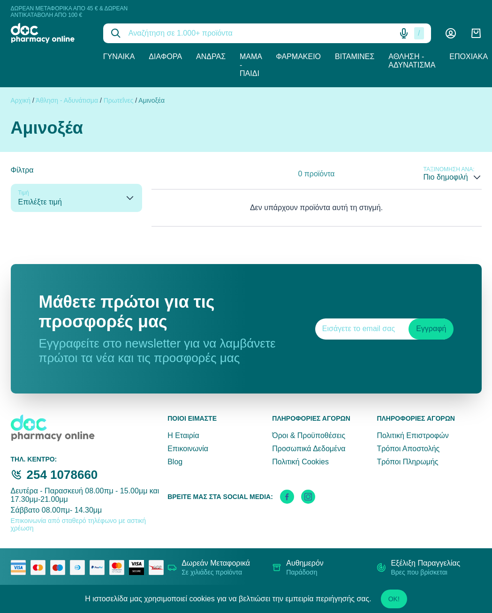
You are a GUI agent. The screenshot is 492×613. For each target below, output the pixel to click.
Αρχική (21, 100)
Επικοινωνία (187, 449)
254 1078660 (62, 475)
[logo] (50, 33)
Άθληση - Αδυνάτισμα (411, 61)
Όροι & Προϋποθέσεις (308, 435)
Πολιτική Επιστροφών (412, 435)
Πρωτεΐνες (119, 100)
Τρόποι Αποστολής (408, 449)
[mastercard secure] (119, 567)
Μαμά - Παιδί (251, 65)
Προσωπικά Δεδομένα (308, 449)
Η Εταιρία (183, 435)
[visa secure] (139, 567)
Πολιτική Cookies (300, 462)
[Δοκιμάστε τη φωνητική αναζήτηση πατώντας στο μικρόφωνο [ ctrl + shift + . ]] (403, 33)
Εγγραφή (431, 329)
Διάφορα (165, 57)
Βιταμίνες (354, 57)
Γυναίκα (119, 57)
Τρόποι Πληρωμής (407, 462)
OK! (394, 599)
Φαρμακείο (298, 57)
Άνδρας (211, 57)
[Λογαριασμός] (450, 33)
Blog (174, 462)
